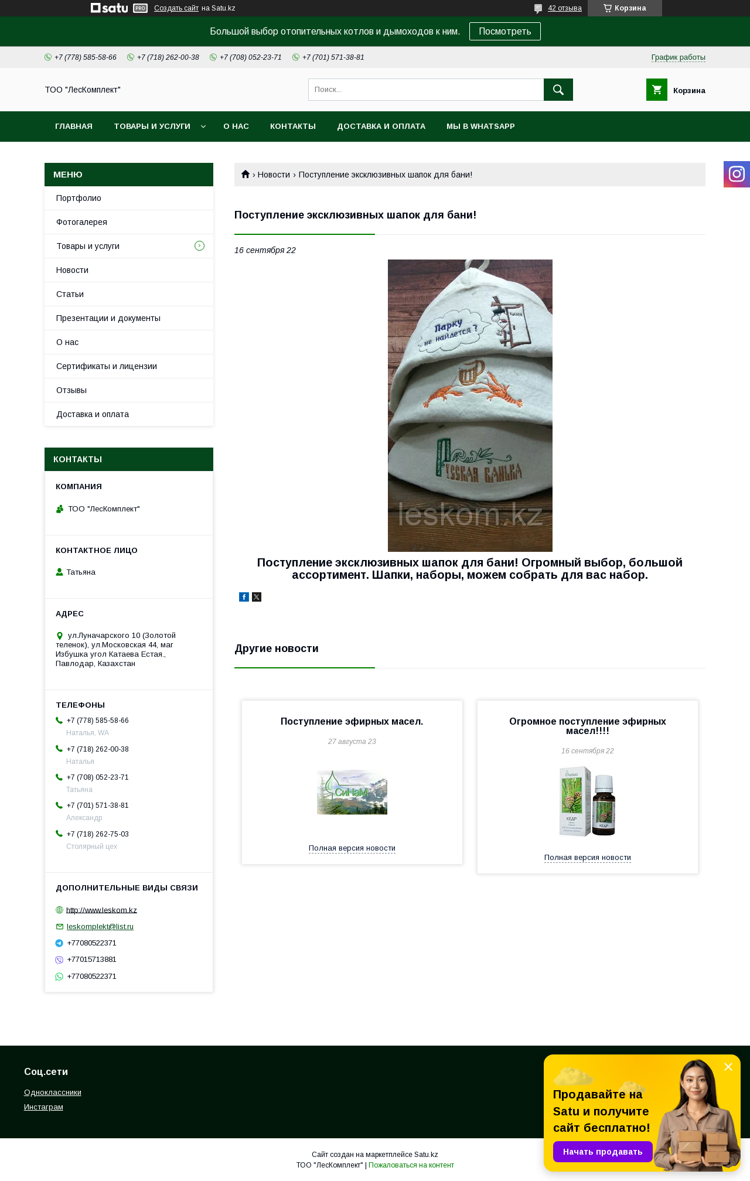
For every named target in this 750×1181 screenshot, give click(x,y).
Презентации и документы (108, 318)
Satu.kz (426, 1155)
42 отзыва (565, 8)
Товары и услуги (152, 126)
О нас (236, 126)
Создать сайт (176, 8)
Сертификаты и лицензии (106, 366)
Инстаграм (43, 1107)
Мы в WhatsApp (480, 126)
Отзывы (71, 390)
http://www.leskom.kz (101, 909)
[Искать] (558, 89)
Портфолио (78, 198)
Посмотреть (505, 31)
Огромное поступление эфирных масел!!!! (587, 726)
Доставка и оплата (381, 126)
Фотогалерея (81, 222)
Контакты (293, 126)
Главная (74, 126)
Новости (274, 174)
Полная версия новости (352, 848)
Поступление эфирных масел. (352, 721)
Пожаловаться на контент (411, 1165)
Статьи (70, 294)
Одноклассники (52, 1092)
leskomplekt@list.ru (100, 926)
